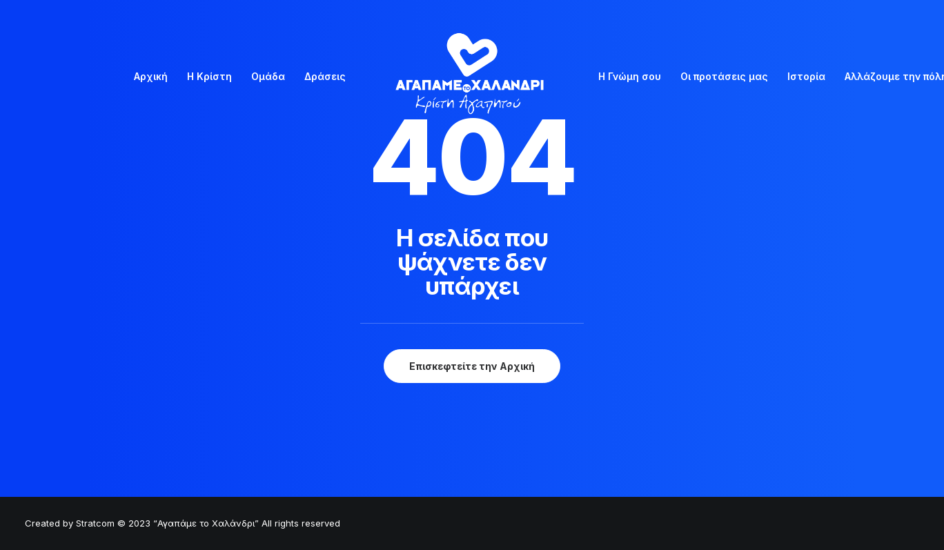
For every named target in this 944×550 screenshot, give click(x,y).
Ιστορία (806, 76)
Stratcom (95, 523)
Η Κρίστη (209, 76)
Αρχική (151, 76)
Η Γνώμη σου (629, 76)
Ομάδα (268, 76)
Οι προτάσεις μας (724, 76)
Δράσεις (325, 76)
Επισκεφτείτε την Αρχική (472, 366)
